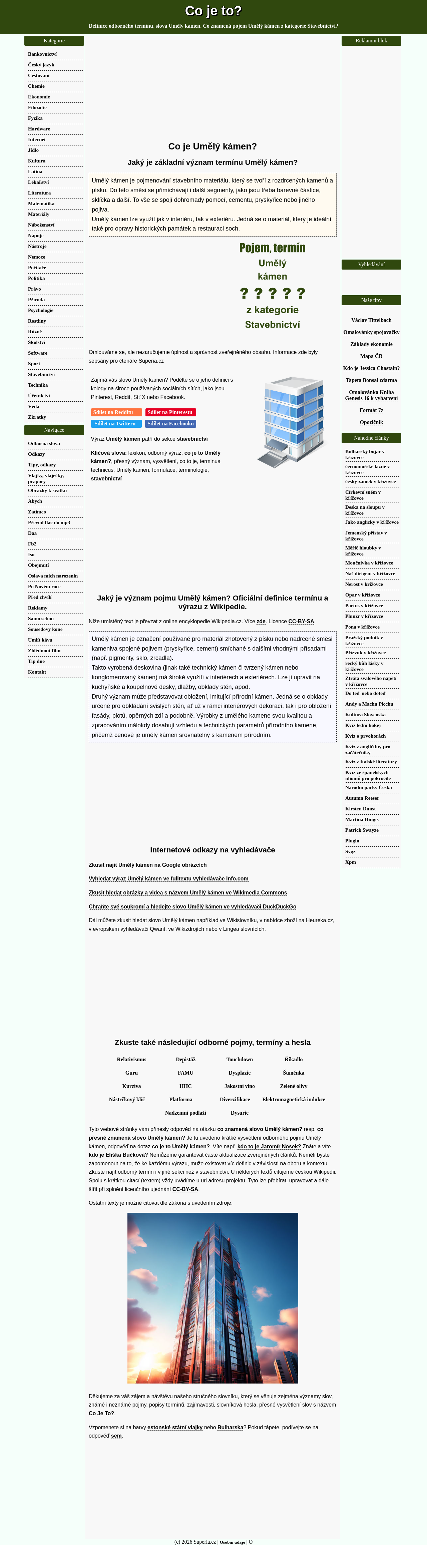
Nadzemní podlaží (185, 1113)
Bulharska (230, 1427)
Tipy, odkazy (42, 464)
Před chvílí (39, 597)
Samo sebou (41, 618)
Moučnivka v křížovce (369, 562)
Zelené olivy (293, 1086)
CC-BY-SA (301, 621)
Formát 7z (371, 410)
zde (261, 621)
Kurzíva (131, 1086)
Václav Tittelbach (371, 320)
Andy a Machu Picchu (369, 704)
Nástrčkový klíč (127, 1099)
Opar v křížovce (362, 595)
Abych (35, 501)
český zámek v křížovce (370, 481)
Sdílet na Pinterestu (170, 412)
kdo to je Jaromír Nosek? (269, 1146)
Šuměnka (293, 1073)
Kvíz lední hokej (363, 725)
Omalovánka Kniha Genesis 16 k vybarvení (371, 395)
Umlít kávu (40, 640)
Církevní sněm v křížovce (363, 495)
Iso (31, 554)
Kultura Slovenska (365, 714)
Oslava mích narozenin (53, 575)
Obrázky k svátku (47, 490)
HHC (185, 1086)
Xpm (350, 862)
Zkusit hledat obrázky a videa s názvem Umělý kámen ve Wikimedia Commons (188, 892)
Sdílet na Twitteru (116, 423)
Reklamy (37, 608)
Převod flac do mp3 (49, 522)
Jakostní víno (240, 1086)
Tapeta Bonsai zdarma (371, 380)
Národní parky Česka (368, 787)
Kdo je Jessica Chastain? (371, 368)
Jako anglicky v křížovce (372, 522)
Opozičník (371, 422)
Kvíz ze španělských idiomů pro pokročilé (368, 775)
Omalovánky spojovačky (371, 332)
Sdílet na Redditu (116, 412)
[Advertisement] (212, 88)
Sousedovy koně (45, 629)
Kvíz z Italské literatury (371, 761)
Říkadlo (294, 1059)
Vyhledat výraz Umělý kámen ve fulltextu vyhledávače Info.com (169, 878)
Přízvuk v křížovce (365, 652)
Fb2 (32, 543)
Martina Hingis (362, 819)
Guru (131, 1073)
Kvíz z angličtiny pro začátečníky (367, 749)
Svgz (350, 851)
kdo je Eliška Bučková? (118, 1155)
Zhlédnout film (44, 650)
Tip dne (36, 661)
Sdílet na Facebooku (170, 423)
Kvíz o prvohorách (365, 736)
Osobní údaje (232, 1542)
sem (116, 1436)
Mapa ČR (371, 356)
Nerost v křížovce (364, 584)
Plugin (352, 840)
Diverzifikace (235, 1099)
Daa (32, 533)
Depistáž (185, 1059)
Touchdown (240, 1059)
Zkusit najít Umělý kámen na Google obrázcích (148, 865)
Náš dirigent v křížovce (370, 573)
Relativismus (131, 1059)
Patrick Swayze (362, 830)
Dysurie (240, 1113)
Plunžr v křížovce (364, 616)
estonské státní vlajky (174, 1427)
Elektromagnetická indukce (293, 1099)
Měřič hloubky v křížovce (363, 550)
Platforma (180, 1099)
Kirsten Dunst (360, 808)
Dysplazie (240, 1073)
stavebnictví (192, 439)
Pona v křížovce (362, 627)
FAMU (185, 1073)
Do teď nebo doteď (365, 693)
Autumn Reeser (362, 798)
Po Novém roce (44, 586)
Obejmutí (38, 565)
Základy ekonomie (371, 344)
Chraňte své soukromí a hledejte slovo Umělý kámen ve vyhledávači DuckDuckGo (192, 906)
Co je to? (213, 10)
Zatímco (37, 511)
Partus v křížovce (364, 605)
